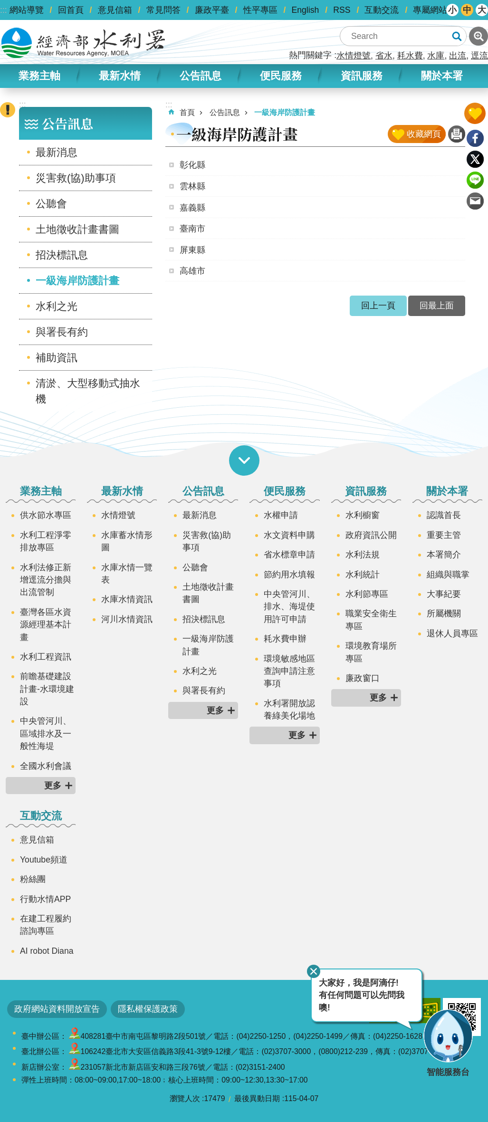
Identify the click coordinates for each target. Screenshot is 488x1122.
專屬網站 (430, 10)
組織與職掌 (448, 574)
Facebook (475, 138)
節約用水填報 (289, 574)
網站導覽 (27, 10)
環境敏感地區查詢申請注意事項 (289, 671)
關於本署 (442, 76)
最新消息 (56, 152)
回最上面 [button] (437, 305)
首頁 (187, 112)
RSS (341, 10)
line (475, 180)
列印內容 (456, 134)
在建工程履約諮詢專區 (45, 925)
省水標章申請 (289, 554)
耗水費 (410, 55)
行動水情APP (45, 899)
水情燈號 (353, 55)
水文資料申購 (289, 535)
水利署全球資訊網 (83, 43)
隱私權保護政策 (148, 1009)
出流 (457, 55)
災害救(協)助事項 (76, 178)
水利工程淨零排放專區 (45, 541)
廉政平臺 (212, 10)
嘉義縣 (192, 207)
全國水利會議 (45, 766)
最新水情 (120, 76)
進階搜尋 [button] (478, 36)
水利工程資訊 (45, 657)
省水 (383, 55)
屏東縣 (192, 250)
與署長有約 (62, 332)
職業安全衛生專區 (371, 620)
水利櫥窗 (362, 515)
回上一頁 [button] (378, 305)
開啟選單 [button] (244, 460)
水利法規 (362, 554)
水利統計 (362, 574)
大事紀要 (444, 594)
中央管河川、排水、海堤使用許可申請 (289, 606)
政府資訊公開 (371, 535)
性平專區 (260, 10)
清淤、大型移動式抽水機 (88, 391)
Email (475, 201)
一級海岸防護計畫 (77, 281)
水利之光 (56, 306)
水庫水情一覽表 (127, 574)
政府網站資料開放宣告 (57, 1009)
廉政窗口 (362, 678)
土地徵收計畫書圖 (77, 229)
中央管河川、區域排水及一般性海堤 (45, 733)
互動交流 (381, 10)
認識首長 (444, 515)
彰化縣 (192, 165)
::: (3, 10)
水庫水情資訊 (127, 599)
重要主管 (444, 535)
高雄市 (192, 271)
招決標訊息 (62, 255)
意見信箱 (115, 10)
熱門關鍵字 (310, 55)
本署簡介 (444, 554)
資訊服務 (362, 76)
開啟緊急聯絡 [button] (7, 109)
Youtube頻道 (43, 859)
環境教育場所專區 (371, 652)
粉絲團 (33, 879)
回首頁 (71, 10)
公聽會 (51, 204)
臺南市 (192, 228)
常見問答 (163, 10)
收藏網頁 (424, 134)
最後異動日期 (257, 1098)
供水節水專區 (45, 515)
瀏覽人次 (185, 1098)
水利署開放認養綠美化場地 (289, 709)
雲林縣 (192, 186)
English (305, 10)
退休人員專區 (452, 633)
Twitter (475, 159)
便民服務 (281, 76)
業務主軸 (39, 76)
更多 (52, 785)
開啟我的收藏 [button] (475, 113)
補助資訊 (56, 358)
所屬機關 (444, 613)
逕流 (479, 55)
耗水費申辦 (285, 638)
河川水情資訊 (127, 619)
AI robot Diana (46, 951)
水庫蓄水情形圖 (127, 541)
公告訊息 (200, 76)
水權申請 (281, 515)
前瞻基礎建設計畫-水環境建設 (47, 688)
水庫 (435, 55)
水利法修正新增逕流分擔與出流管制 (45, 580)
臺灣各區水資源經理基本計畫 (45, 624)
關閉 (313, 971)
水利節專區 (366, 594)
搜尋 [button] (456, 36)
